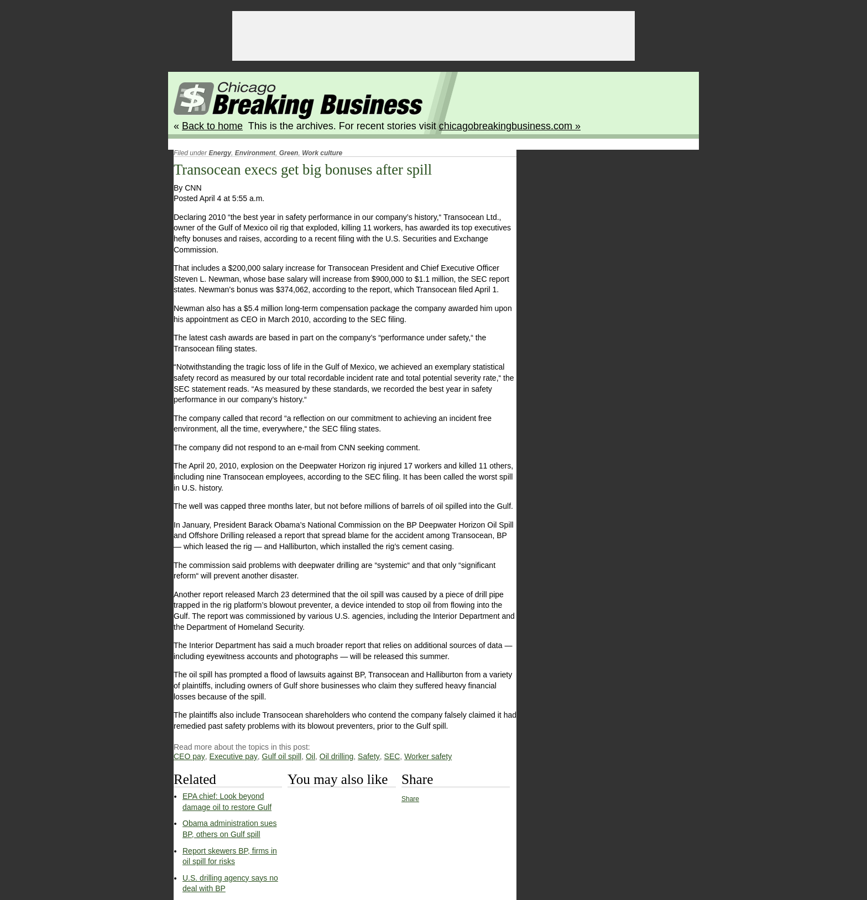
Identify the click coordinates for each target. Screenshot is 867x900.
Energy (219, 153)
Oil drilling (336, 756)
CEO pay (189, 756)
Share (410, 799)
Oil (310, 756)
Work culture (322, 153)
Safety (369, 756)
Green (289, 153)
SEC (392, 756)
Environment (255, 153)
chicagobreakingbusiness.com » (510, 125)
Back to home (212, 125)
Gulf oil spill (282, 756)
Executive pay (234, 756)
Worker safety (428, 756)
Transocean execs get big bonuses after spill (303, 169)
